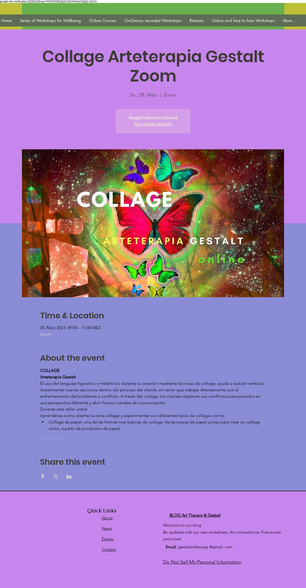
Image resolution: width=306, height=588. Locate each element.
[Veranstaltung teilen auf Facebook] (42, 476)
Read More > (52, 437)
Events (107, 538)
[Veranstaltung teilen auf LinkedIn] (68, 476)
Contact (109, 549)
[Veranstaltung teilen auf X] (55, 476)
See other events (153, 124)
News (107, 528)
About (107, 517)
